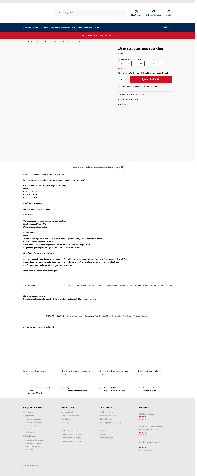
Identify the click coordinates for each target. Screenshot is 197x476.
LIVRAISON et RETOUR (128, 98)
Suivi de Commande (108, 414)
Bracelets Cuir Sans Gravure (123, 315)
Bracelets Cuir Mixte (103, 315)
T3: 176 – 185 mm (118, 284)
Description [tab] (78, 165)
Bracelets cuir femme (52, 40)
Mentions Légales (107, 436)
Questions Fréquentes (70, 414)
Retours (65, 421)
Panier (169, 13)
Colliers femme (30, 431)
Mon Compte (136, 13)
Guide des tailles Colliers (72, 440)
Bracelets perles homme (33, 445)
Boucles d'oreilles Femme (34, 421)
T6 (160, 62)
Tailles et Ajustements (70, 429)
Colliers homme (31, 448)
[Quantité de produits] (121, 78)
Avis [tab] (119, 165)
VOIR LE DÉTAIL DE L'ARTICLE (131, 93)
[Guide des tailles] (151, 85)
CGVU (103, 429)
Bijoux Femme (36, 40)
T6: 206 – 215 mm (164, 284)
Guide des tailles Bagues (71, 436)
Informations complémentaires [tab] (99, 165)
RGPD (103, 433)
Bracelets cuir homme (33, 442)
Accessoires (28, 411)
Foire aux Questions (153, 13)
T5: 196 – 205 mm (149, 284)
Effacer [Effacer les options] (121, 67)
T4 (147, 62)
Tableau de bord (106, 411)
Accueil (26, 40)
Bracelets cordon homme (34, 439)
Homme (144, 315)
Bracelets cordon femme (33, 424)
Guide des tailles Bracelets (72, 433)
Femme (137, 315)
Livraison (66, 418)
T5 (154, 62)
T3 (141, 62)
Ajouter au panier (151, 78)
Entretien (123, 103)
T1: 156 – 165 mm (87, 284)
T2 (134, 62)
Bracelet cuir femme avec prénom (114, 370)
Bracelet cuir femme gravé (34, 370)
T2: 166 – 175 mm (102, 284)
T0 (121, 62)
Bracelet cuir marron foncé (149, 370)
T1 (128, 62)
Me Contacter (67, 411)
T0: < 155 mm (73, 284)
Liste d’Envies (106, 418)
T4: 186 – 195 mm (133, 284)
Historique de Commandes (111, 421)
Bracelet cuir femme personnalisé (75, 370)
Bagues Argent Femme (33, 418)
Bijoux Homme (29, 435)
